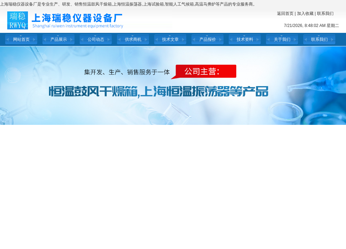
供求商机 (133, 39)
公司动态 (96, 39)
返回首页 (285, 13)
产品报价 (207, 39)
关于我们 (282, 39)
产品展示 (58, 39)
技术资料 (245, 39)
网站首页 (21, 39)
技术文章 (170, 39)
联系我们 (325, 13)
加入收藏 (305, 13)
